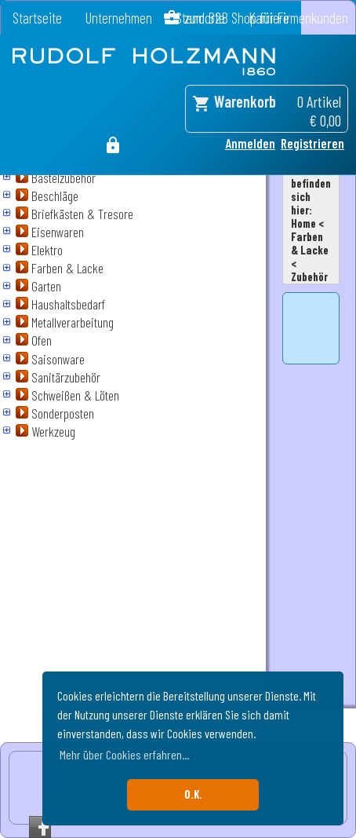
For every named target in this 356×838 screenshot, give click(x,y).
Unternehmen (118, 18)
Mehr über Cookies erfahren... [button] (124, 754)
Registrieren (312, 143)
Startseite (37, 18)
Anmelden (250, 143)
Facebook (40, 827)
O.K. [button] (193, 794)
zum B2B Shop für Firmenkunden (266, 18)
